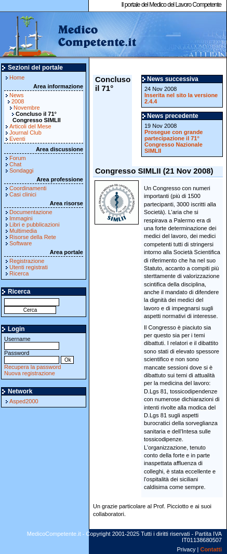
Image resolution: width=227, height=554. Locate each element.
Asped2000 (23, 401)
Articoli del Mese (30, 126)
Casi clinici (22, 194)
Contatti (211, 549)
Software (20, 243)
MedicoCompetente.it (69, 35)
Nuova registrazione (29, 373)
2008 (17, 101)
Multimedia (23, 231)
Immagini (21, 218)
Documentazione (30, 212)
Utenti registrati (28, 267)
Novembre (27, 107)
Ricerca (19, 273)
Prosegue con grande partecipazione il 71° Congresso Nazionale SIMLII (173, 141)
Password (31, 356)
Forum (17, 158)
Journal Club (25, 132)
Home (16, 77)
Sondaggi (21, 170)
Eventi (17, 139)
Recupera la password (32, 367)
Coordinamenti (28, 188)
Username (31, 342)
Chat (15, 164)
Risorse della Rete (32, 237)
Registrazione (26, 261)
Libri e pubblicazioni (34, 224)
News (16, 95)
